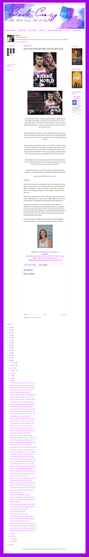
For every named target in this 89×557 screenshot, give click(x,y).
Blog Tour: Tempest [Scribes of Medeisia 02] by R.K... (22, 440)
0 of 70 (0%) (74, 111)
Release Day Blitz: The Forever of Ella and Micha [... (22, 397)
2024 (10, 332)
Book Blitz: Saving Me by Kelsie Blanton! (19, 475)
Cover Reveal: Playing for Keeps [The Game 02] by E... (22, 383)
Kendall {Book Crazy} (79, 102)
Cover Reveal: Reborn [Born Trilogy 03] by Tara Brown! (23, 447)
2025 (10, 330)
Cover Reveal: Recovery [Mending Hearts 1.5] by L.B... (22, 411)
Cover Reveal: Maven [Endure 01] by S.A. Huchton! (22, 464)
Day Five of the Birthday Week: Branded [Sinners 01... (22, 430)
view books (79, 113)
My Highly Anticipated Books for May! (19, 514)
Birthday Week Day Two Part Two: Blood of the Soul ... (23, 459)
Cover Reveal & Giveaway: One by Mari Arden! (21, 480)
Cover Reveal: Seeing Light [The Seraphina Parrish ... (22, 516)
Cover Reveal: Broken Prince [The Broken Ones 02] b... (23, 528)
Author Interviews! (10, 30)
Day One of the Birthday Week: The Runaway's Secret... (23, 468)
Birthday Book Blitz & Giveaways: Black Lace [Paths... (22, 504)
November (13, 365)
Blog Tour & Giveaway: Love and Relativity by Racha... (22, 471)
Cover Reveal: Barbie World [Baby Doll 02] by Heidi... (22, 473)
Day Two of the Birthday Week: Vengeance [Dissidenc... (23, 461)
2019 (10, 345)
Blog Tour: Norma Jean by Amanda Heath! (20, 392)
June (11, 378)
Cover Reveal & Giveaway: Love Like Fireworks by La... (22, 449)
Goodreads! (52, 176)
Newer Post (26, 314)
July (11, 375)
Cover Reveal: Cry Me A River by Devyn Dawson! (21, 402)
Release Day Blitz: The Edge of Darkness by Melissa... (22, 385)
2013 (10, 360)
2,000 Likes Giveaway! (15, 502)
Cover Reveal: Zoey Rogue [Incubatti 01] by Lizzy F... (22, 523)
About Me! (67, 30)
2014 (10, 358)
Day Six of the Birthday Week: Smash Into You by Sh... (22, 421)
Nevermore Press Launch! (16, 492)
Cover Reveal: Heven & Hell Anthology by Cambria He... (23, 487)
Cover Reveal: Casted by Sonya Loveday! (19, 494)
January (12, 541)
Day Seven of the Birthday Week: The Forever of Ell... (22, 414)
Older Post (63, 314)
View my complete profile (21, 42)
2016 (10, 353)
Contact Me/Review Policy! (55, 30)
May (11, 380)
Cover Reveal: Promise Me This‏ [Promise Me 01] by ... (22, 454)
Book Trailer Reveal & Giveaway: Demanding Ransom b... (23, 395)
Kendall (19, 35)
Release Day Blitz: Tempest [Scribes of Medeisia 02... (22, 485)
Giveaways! (42, 30)
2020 (10, 343)
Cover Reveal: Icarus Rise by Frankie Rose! (20, 433)
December (13, 363)
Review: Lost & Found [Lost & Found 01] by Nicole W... (22, 387)
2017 (10, 350)
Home (45, 314)
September (13, 370)
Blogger (64, 549)
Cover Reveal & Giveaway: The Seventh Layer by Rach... (23, 437)
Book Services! (77, 30)
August (12, 373)
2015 (10, 355)
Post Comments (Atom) (35, 317)
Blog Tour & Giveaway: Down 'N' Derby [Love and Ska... (23, 483)
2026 (10, 327)
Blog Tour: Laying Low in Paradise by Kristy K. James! (23, 478)
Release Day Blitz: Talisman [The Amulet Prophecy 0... (22, 530)
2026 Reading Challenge (77, 97)
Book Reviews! (22, 30)
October (12, 368)
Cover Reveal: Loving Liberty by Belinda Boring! (21, 456)
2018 (10, 348)
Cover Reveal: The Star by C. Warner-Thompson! (21, 435)
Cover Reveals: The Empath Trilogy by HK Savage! (21, 406)
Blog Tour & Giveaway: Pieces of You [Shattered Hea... (22, 399)
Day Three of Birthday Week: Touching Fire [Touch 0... (23, 452)
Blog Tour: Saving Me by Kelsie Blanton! (19, 521)
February (12, 539)
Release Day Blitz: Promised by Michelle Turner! (21, 428)
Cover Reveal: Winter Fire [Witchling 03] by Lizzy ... (22, 423)
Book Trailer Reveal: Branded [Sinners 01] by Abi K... (22, 418)
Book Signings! (32, 30)
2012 (10, 544)
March (12, 536)
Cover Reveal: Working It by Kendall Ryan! (20, 416)
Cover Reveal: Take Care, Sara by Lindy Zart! (20, 445)
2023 (10, 335)
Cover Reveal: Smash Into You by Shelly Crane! (21, 425)
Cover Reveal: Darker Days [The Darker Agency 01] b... (23, 409)
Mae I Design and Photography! (17, 511)
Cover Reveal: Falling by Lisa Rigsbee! (19, 509)
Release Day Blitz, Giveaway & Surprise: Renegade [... (22, 518)
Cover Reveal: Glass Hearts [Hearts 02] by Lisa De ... (22, 390)
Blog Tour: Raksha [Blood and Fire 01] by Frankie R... (22, 497)
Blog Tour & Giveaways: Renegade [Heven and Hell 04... (23, 499)
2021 (10, 340)
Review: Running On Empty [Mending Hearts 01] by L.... (23, 404)
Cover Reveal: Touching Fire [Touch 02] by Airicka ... (22, 490)
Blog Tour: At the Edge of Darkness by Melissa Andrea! (23, 525)
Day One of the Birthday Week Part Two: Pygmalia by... (23, 466)
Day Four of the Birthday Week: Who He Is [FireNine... (22, 442)
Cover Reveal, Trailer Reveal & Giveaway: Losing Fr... (22, 506)
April (11, 533)
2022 (10, 337)
